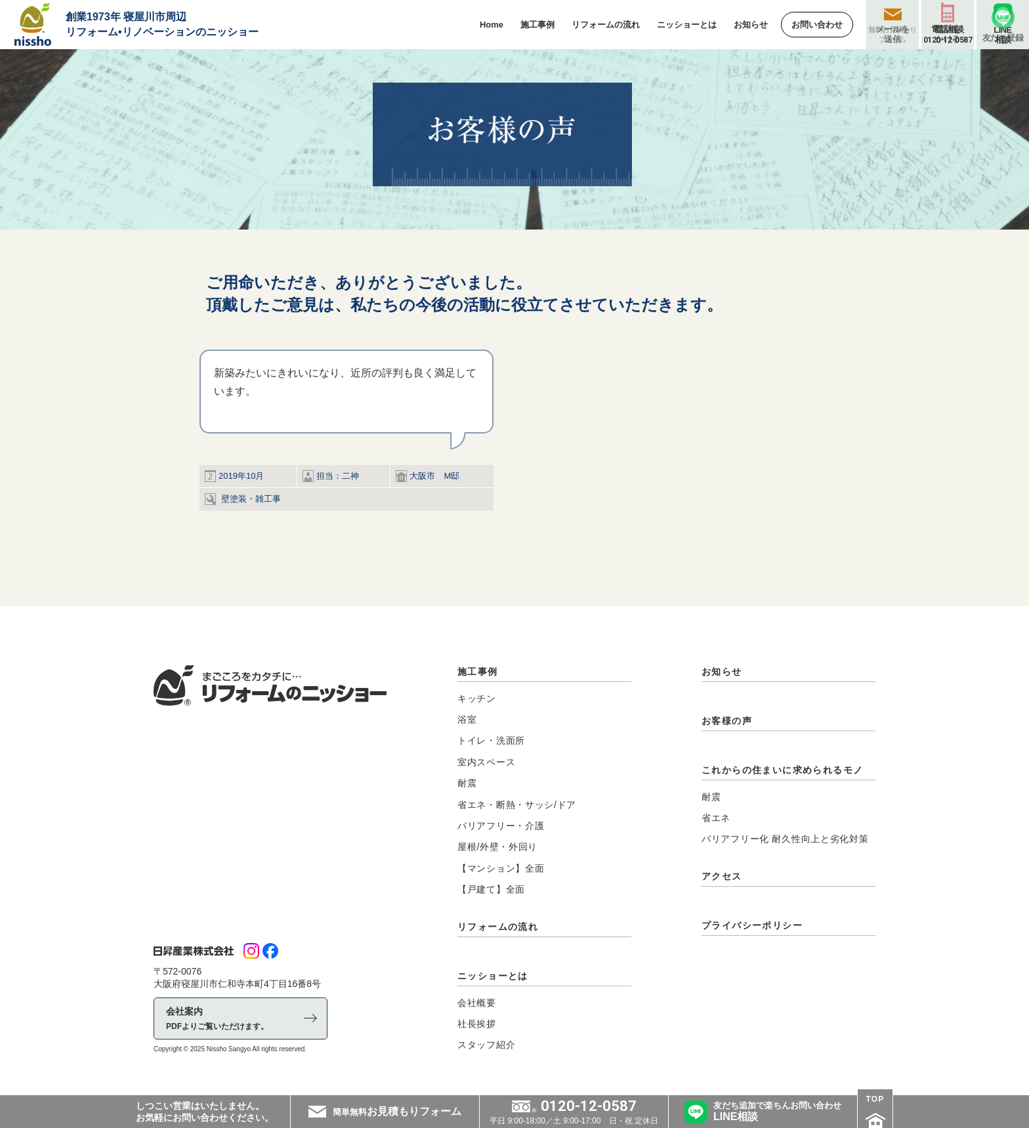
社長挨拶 (476, 1023)
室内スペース (486, 762)
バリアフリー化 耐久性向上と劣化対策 (785, 839)
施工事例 (477, 671)
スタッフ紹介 (486, 1044)
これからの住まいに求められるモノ (782, 770)
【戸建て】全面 (491, 889)
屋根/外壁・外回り (497, 846)
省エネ (716, 818)
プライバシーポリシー (752, 925)
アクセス (722, 876)
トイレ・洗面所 (491, 740)
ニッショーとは (492, 976)
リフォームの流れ (497, 926)
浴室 (466, 719)
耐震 (466, 783)
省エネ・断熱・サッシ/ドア (516, 804)
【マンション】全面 (500, 868)
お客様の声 (727, 720)
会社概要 (476, 1002)
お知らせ (722, 671)
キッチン (476, 698)
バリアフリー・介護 (500, 825)
